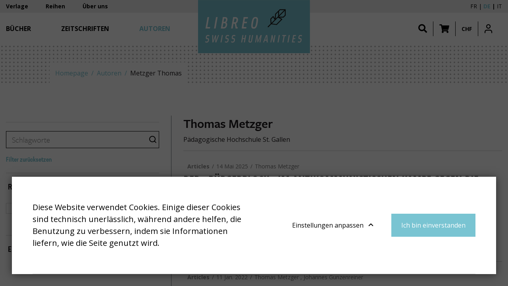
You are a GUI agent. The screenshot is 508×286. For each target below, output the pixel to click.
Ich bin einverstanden (433, 225)
